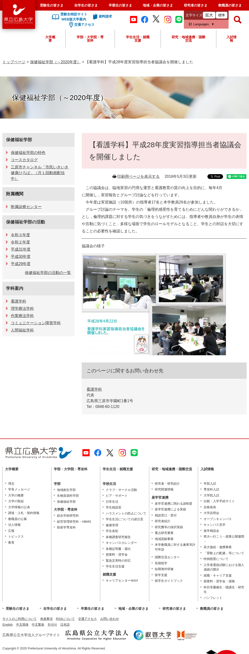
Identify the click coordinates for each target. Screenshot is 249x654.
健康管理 (112, 525)
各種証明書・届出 (118, 549)
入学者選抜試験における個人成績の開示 (224, 567)
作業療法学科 (22, 316)
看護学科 (94, 389)
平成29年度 (21, 264)
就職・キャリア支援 (218, 575)
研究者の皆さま (195, 5)
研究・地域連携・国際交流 (188, 38)
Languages (201, 24)
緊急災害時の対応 (118, 560)
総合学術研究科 (68, 515)
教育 (11, 542)
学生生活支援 (115, 566)
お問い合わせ (109, 619)
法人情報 (14, 525)
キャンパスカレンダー (121, 543)
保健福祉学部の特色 (28, 153)
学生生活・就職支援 (137, 38)
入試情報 (231, 38)
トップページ (13, 62)
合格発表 (210, 507)
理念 (11, 483)
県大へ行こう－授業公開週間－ (224, 539)
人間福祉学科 (22, 330)
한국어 (52, 624)
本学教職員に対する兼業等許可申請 (175, 547)
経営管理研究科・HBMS (74, 521)
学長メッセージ (19, 489)
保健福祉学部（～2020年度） (55, 62)
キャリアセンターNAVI (122, 580)
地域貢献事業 (164, 539)
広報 (11, 531)
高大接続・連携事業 (218, 547)
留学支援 (161, 575)
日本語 (65, 624)
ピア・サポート (117, 495)
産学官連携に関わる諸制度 (173, 503)
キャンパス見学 (214, 525)
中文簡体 (22, 624)
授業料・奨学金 (117, 554)
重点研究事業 (164, 533)
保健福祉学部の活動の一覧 (48, 273)
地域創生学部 (66, 490)
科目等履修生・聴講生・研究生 (224, 589)
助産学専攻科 (66, 527)
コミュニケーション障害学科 (36, 323)
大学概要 (50, 38)
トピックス (16, 536)
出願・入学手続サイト (219, 501)
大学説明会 (211, 513)
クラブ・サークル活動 (121, 490)
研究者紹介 (162, 521)
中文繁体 (38, 624)
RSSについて (65, 619)
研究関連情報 (164, 489)
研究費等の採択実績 (169, 527)
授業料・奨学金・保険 (219, 581)
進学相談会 (211, 531)
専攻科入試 (211, 489)
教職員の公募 (17, 519)
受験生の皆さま (51, 5)
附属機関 (14, 193)
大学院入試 (211, 495)
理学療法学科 (22, 308)
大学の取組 (16, 501)
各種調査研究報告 (118, 537)
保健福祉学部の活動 (25, 222)
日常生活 (112, 501)
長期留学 (161, 563)
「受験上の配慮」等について (224, 553)
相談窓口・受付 (166, 515)
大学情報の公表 (19, 507)
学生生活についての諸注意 (124, 519)
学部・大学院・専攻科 (90, 38)
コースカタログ (24, 160)
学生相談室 (113, 507)
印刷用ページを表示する (138, 176)
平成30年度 (21, 256)
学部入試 (210, 483)
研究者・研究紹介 (167, 483)
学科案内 (14, 288)
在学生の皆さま (86, 5)
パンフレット (213, 598)
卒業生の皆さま (120, 5)
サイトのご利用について (19, 619)
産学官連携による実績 (170, 509)
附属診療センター (26, 207)
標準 (221, 15)
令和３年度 (20, 235)
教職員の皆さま (230, 5)
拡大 (209, 15)
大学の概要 (16, 495)
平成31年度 (21, 249)
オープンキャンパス (218, 519)
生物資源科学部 (68, 495)
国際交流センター (167, 557)
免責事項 (46, 619)
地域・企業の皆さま (158, 5)
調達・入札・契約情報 (23, 513)
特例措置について (216, 559)
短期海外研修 (164, 569)
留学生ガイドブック (169, 581)
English (7, 624)
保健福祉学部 (19, 139)
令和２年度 (20, 242)
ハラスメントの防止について (126, 513)
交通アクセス (87, 619)
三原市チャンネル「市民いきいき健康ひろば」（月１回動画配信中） (39, 173)
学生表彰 (112, 531)
